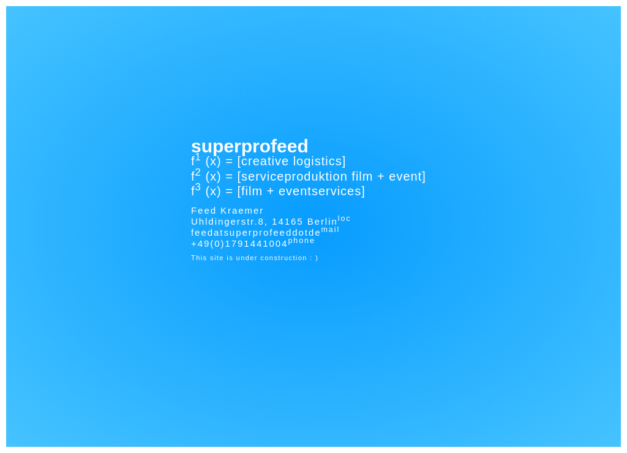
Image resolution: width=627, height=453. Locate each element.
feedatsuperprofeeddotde (256, 232)
